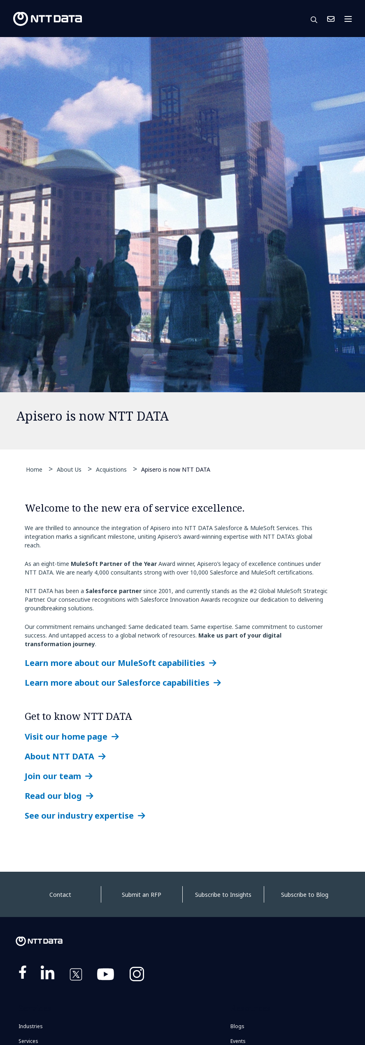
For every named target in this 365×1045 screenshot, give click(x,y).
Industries (31, 1026)
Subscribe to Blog (304, 894)
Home (34, 469)
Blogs (237, 1026)
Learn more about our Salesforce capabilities (117, 682)
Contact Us (331, 19)
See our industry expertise (79, 815)
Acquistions (111, 469)
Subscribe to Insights (223, 894)
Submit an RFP (141, 894)
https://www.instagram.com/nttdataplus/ (137, 976)
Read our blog (53, 795)
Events (238, 1041)
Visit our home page (66, 736)
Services (28, 1041)
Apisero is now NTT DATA (175, 468)
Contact (60, 894)
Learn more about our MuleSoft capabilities (115, 662)
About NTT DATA (59, 756)
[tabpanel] (182, 243)
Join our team (53, 776)
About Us (69, 469)
